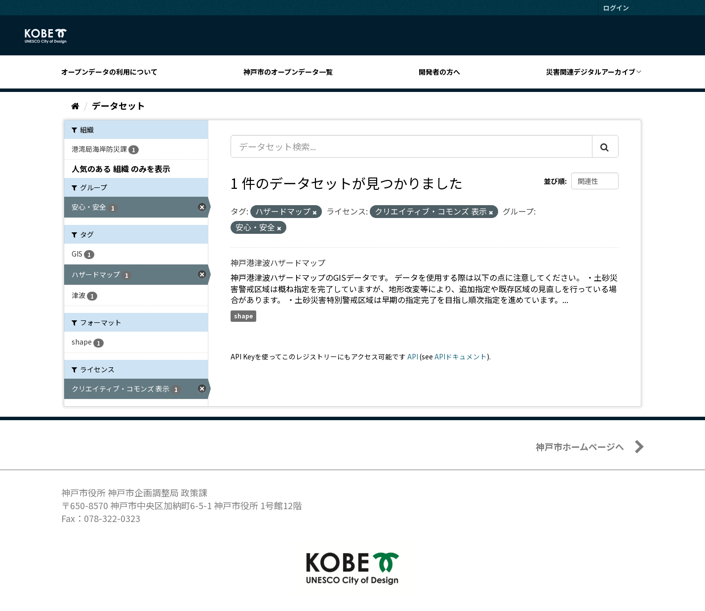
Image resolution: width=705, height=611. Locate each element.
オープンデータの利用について (109, 72)
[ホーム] (75, 105)
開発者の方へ (439, 72)
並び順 (554, 181)
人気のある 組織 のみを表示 (121, 169)
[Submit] (605, 146)
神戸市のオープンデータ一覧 (288, 72)
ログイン (616, 7)
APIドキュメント (460, 356)
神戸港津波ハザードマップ (278, 262)
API (412, 356)
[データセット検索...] (411, 146)
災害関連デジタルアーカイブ (590, 72)
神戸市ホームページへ (580, 446)
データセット (118, 105)
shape (243, 315)
